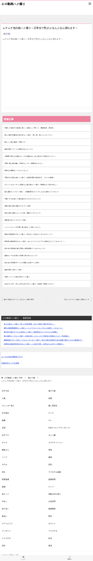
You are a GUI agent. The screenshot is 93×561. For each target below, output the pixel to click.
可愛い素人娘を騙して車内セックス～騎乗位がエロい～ (24, 163)
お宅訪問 (52, 501)
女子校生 (5, 413)
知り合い (5, 509)
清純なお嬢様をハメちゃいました (16, 170)
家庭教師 (52, 509)
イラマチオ (52, 531)
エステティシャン (55, 442)
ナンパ (51, 487)
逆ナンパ (5, 494)
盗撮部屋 (52, 479)
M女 (3, 472)
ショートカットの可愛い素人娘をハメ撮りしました (22, 227)
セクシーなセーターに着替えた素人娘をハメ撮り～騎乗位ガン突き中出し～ (31, 185)
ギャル (4, 442)
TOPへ (69, 558)
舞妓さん (5, 450)
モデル (4, 464)
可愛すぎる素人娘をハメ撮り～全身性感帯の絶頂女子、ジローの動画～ (29, 177)
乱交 (50, 538)
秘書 (3, 420)
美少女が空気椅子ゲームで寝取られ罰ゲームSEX (21, 263)
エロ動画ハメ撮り (13, 4)
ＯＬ (50, 420)
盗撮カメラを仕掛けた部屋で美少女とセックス (20, 255)
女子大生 (5, 391)
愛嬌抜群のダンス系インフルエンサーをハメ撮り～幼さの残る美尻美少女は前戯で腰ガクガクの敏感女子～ (43, 340)
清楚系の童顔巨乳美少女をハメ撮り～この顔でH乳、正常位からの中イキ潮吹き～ (34, 344)
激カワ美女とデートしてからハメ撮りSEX (19, 299)
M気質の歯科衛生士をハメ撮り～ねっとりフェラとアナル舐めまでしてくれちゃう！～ (35, 241)
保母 (50, 450)
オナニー (52, 524)
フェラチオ (6, 538)
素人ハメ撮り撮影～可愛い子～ (15, 142)
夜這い (4, 516)
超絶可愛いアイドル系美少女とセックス (18, 149)
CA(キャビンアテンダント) (59, 428)
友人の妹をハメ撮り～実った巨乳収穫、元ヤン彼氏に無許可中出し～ (29, 324)
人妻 (3, 398)
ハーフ (4, 457)
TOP (13, 378)
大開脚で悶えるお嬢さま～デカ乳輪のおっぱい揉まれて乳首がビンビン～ (30, 156)
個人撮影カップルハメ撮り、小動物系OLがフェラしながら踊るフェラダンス (31, 192)
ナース (51, 413)
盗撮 (3, 487)
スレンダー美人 (8, 406)
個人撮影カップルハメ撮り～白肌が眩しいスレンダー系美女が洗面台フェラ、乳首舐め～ (37, 336)
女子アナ (5, 435)
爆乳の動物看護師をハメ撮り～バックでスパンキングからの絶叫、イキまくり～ (33, 328)
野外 (50, 516)
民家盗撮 (5, 479)
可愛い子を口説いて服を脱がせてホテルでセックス (22, 199)
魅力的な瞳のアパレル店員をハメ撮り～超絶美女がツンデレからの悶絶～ (31, 332)
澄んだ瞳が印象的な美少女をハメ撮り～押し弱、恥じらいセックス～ (28, 135)
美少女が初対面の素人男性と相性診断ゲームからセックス (24, 248)
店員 (3, 428)
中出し (4, 501)
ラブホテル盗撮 (54, 472)
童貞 (50, 546)
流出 (3, 546)
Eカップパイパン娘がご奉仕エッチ (77, 299)
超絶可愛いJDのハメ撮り (13, 270)
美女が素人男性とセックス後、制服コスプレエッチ (22, 213)
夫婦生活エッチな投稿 (10, 363)
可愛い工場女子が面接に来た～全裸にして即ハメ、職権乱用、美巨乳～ (29, 128)
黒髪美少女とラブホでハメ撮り (15, 220)
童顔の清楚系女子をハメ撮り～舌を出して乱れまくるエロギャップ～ (28, 234)
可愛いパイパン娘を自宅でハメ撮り (17, 277)
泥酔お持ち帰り (54, 494)
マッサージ (6, 531)
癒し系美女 (52, 406)
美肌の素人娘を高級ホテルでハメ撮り (17, 206)
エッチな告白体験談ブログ (12, 357)
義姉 (50, 457)
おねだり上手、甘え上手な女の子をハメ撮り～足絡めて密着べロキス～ (29, 284)
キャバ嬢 (52, 435)
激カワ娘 (7, 34)
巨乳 (50, 464)
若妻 (50, 398)
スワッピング (7, 524)
